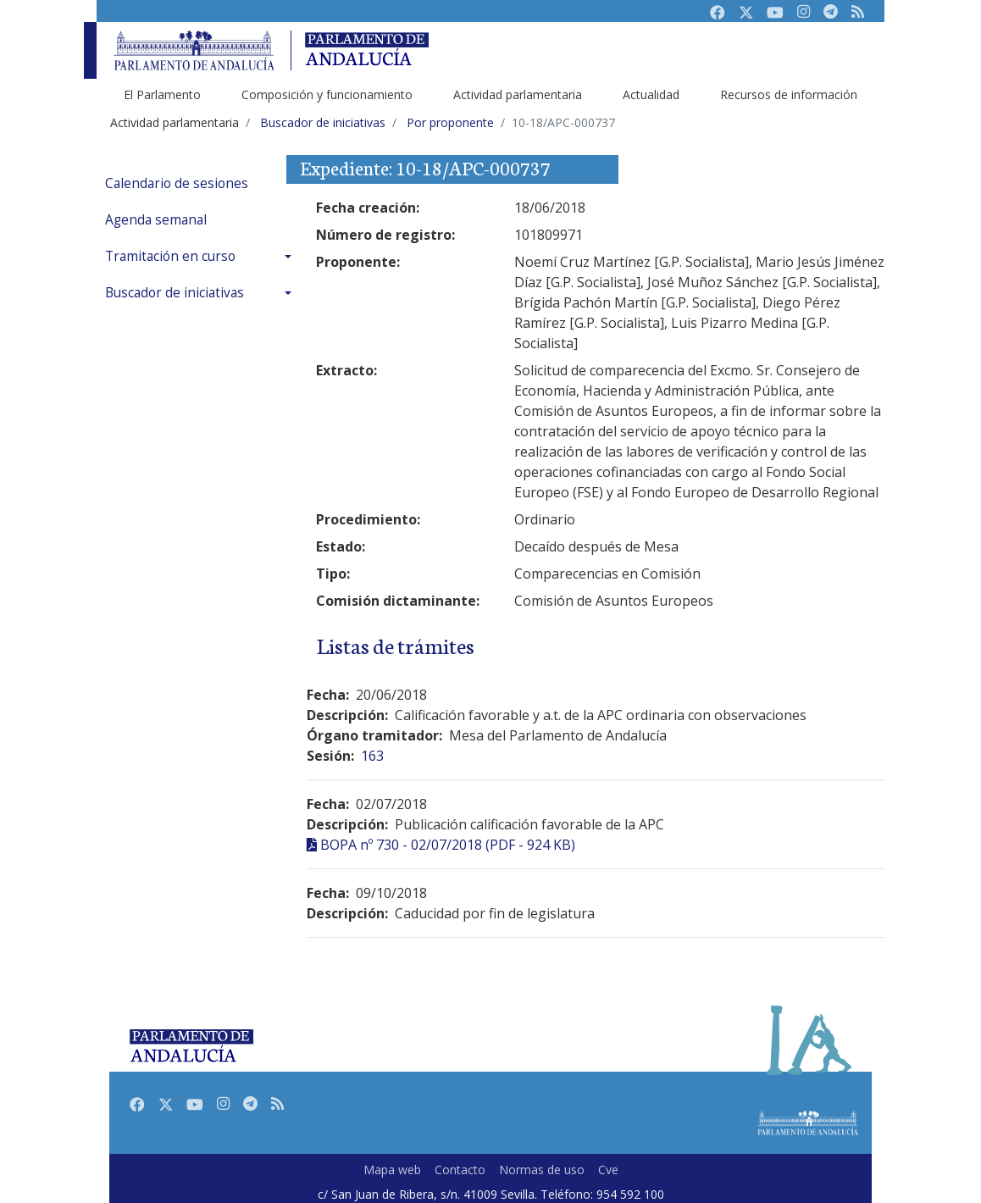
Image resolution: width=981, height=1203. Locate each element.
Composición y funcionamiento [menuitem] (327, 94)
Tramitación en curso (170, 256)
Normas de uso (542, 1169)
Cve (608, 1169)
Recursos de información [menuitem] (788, 94)
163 (372, 755)
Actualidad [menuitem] (651, 94)
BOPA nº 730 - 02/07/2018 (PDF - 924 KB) (447, 844)
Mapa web (392, 1169)
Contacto (460, 1169)
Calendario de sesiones (176, 183)
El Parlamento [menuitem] (162, 94)
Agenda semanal (156, 220)
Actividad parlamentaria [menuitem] (517, 94)
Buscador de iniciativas (174, 293)
